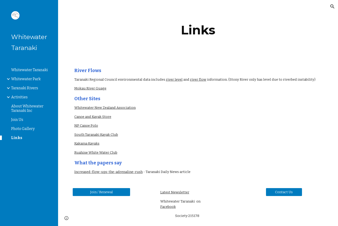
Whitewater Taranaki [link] (29, 70)
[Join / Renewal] (101, 191)
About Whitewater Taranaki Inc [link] (27, 108)
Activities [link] (19, 97)
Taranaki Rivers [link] (24, 88)
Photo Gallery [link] (23, 128)
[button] (332, 6)
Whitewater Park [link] (26, 79)
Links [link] (16, 138)
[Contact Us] (284, 191)
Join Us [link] (17, 119)
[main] (198, 30)
